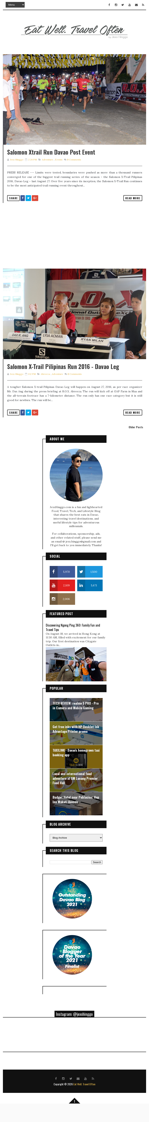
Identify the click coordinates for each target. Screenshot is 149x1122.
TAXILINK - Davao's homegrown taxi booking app (76, 770)
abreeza (45, 392)
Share (13, 207)
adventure (47, 168)
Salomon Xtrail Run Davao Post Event (51, 161)
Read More (132, 207)
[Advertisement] (74, 245)
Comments (74, 168)
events (58, 168)
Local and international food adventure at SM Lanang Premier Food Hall (75, 796)
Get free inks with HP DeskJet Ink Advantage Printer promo (76, 747)
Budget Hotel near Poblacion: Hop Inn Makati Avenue (76, 817)
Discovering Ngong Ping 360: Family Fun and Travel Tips (73, 645)
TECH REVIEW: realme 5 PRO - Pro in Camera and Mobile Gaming (76, 723)
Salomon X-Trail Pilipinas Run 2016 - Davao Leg (63, 384)
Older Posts (136, 445)
